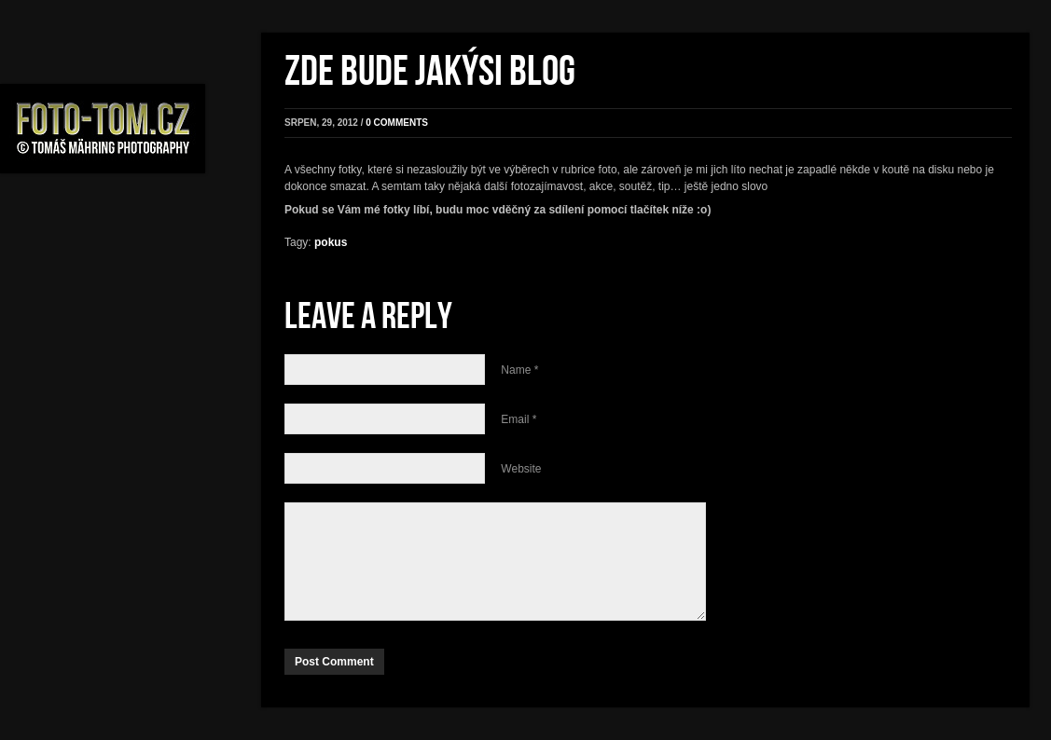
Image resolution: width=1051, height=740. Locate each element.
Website (521, 468)
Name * (519, 370)
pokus (330, 242)
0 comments (397, 122)
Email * (518, 419)
